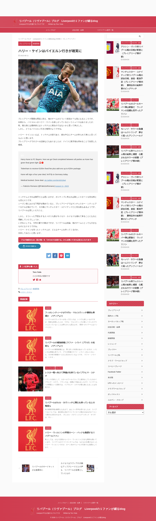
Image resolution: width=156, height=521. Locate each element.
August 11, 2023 (62, 186)
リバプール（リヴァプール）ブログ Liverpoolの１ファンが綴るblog (58, 21)
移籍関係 (36, 289)
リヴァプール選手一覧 (105, 30)
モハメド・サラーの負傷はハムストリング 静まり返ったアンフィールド (132, 132)
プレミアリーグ (26, 289)
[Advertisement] (74, 8)
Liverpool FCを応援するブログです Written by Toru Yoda (57, 513)
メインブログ (50, 30)
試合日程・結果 (78, 30)
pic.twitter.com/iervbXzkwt (55, 180)
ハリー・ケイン (26, 292)
